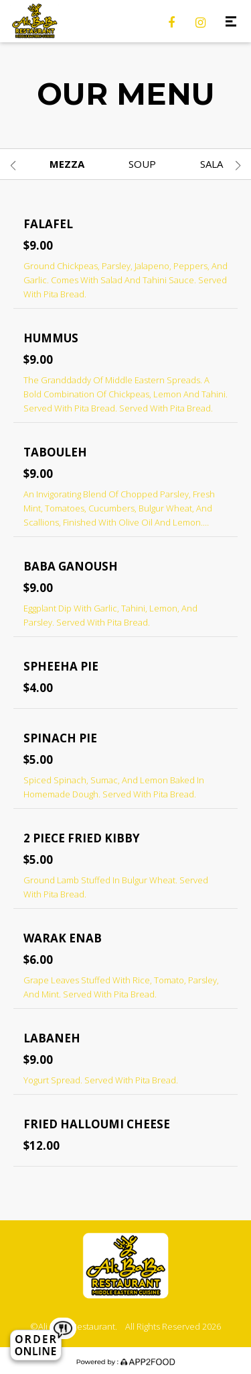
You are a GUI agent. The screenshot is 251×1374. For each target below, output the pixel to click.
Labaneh (51, 1038)
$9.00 (38, 245)
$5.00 (38, 759)
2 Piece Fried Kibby (81, 838)
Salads (218, 163)
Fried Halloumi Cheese (96, 1124)
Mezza (67, 163)
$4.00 (38, 687)
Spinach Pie (60, 738)
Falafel (48, 224)
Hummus (50, 338)
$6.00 (38, 959)
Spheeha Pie (60, 666)
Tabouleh (55, 452)
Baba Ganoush (70, 566)
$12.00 (41, 1145)
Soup (142, 163)
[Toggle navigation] (230, 21)
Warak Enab (62, 938)
